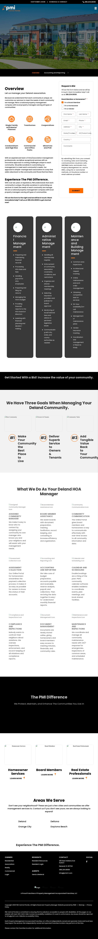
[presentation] (77, 182)
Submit (76, 190)
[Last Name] (84, 114)
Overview (35, 73)
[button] (86, 861)
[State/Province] (68, 133)
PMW (74, 905)
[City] (84, 126)
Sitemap (82, 905)
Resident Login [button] (37, 864)
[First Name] (68, 114)
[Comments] (76, 149)
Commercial (10, 871)
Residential (9, 861)
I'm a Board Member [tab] (72, 102)
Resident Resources (40, 861)
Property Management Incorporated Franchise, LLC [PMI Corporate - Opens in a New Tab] (57, 893)
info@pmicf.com (65, 873)
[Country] (76, 139)
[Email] (68, 120)
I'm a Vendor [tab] (69, 109)
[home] (11, 8)
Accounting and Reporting (54, 73)
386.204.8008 (90, 2)
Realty (7, 867)
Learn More (16, 778)
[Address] (68, 126)
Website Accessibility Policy (29, 916)
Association (9, 864)
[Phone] (84, 120)
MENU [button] (96, 8)
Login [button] (7, 874)
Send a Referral (38, 874)
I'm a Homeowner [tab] (71, 106)
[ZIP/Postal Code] (84, 133)
